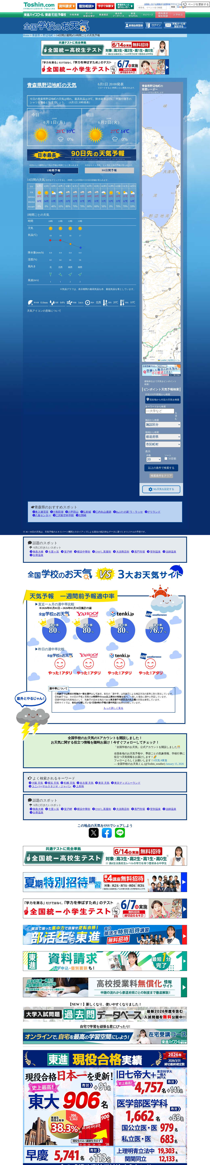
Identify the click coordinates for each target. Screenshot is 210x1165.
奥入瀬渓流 (40, 511)
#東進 (164, 760)
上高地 (78, 786)
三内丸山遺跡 (102, 511)
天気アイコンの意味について (44, 310)
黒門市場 (138, 551)
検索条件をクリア (161, 475)
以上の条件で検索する (161, 467)
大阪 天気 (36, 782)
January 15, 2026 (175, 763)
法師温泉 (169, 551)
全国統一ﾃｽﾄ (149, 4)
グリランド (152, 511)
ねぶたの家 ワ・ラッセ (128, 511)
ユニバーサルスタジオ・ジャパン (50, 786)
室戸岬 (66, 551)
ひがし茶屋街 (101, 551)
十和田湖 (56, 511)
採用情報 (166, 4)
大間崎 (81, 515)
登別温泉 (153, 551)
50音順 (172, 458)
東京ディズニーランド (125, 782)
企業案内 (158, 4)
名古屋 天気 (85, 782)
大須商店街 (121, 551)
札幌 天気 (68, 782)
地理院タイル (174, 360)
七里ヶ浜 (52, 551)
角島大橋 (36, 551)
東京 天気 (102, 782)
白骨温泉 (36, 555)
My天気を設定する (161, 489)
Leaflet (162, 360)
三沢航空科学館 (63, 515)
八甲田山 (71, 511)
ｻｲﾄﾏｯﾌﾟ (174, 4)
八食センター (41, 515)
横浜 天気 (52, 782)
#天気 (156, 760)
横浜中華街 (82, 551)
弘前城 (85, 511)
